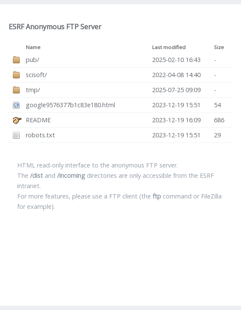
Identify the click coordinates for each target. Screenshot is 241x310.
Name (33, 47)
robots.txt (40, 135)
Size (219, 47)
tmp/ (33, 90)
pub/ (32, 60)
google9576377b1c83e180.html (70, 105)
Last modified (169, 47)
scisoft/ (36, 75)
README (38, 120)
